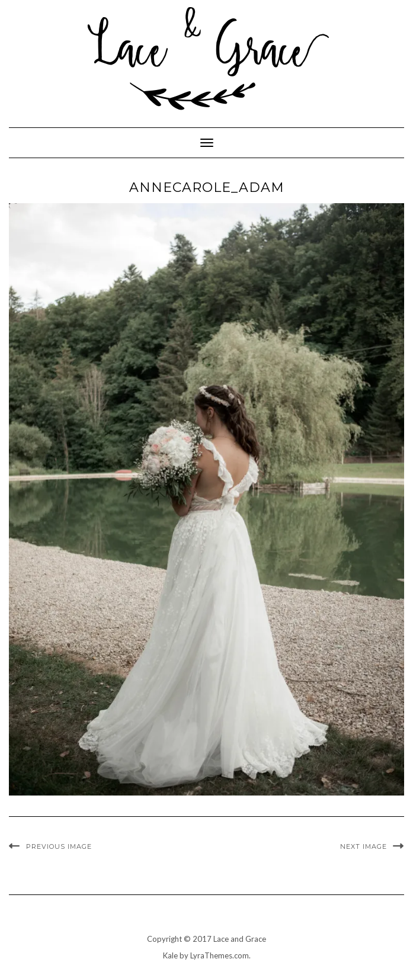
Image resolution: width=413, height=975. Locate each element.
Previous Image (59, 846)
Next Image (363, 846)
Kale (170, 955)
